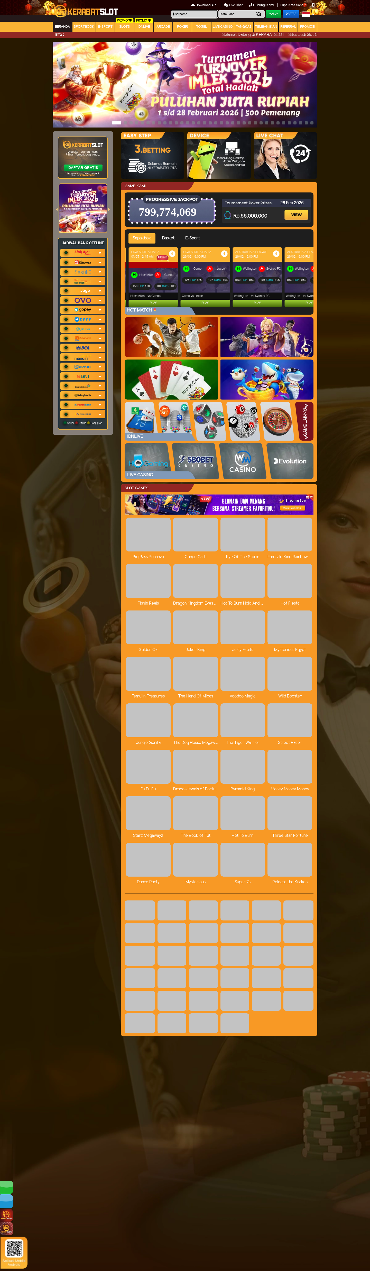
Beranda (62, 27)
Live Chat (234, 5)
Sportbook (84, 27)
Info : (59, 34)
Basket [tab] (168, 238)
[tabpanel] (220, 277)
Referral (288, 27)
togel (201, 27)
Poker (182, 27)
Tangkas (244, 27)
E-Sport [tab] (192, 238)
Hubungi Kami (262, 5)
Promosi (307, 27)
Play (153, 303)
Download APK (205, 5)
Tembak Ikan (266, 27)
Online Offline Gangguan (82, 422)
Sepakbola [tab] (142, 238)
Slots (124, 27)
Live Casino (223, 27)
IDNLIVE (144, 27)
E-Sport (105, 27)
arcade (163, 27)
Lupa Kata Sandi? (293, 5)
